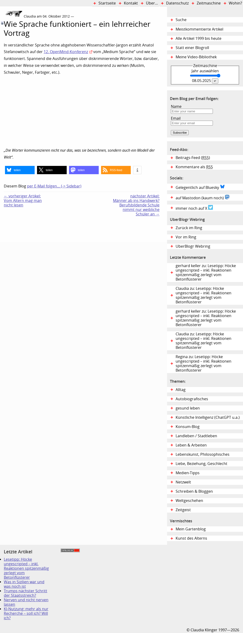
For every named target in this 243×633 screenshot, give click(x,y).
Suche (181, 20)
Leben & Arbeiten (191, 445)
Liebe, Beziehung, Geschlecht (201, 463)
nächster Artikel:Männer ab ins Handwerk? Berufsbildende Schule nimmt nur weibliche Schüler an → (136, 205)
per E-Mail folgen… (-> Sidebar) (54, 186)
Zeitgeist (183, 510)
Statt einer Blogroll (192, 48)
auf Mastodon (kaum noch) (202, 197)
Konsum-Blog (188, 426)
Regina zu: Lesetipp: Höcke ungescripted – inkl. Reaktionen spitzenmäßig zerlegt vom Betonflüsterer (203, 364)
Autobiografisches (192, 399)
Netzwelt (183, 482)
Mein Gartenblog (191, 529)
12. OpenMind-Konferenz (66, 52)
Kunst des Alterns (191, 538)
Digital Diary (2, 81)
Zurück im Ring (189, 228)
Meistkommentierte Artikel (199, 29)
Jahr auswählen (205, 71)
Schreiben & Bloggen (194, 491)
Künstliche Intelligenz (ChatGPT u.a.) (208, 417)
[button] (20, 170)
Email (176, 118)
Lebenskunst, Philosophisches (202, 454)
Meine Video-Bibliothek (196, 57)
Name (176, 106)
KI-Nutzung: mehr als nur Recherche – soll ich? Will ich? (26, 613)
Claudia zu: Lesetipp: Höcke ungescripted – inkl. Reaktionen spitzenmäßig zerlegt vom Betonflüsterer (203, 295)
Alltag (181, 389)
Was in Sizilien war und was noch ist (24, 584)
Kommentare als (194, 167)
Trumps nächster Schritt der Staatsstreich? (25, 593)
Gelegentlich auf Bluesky (200, 187)
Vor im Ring (186, 237)
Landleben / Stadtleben (196, 436)
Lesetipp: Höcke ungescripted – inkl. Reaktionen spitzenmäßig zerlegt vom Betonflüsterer (26, 568)
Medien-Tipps (188, 473)
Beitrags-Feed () (193, 157)
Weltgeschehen (189, 500)
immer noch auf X (194, 208)
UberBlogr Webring (193, 246)
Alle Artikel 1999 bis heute (198, 38)
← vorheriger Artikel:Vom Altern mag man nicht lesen (23, 200)
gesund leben (188, 408)
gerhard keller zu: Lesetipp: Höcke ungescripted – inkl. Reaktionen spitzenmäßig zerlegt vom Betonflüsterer (206, 273)
